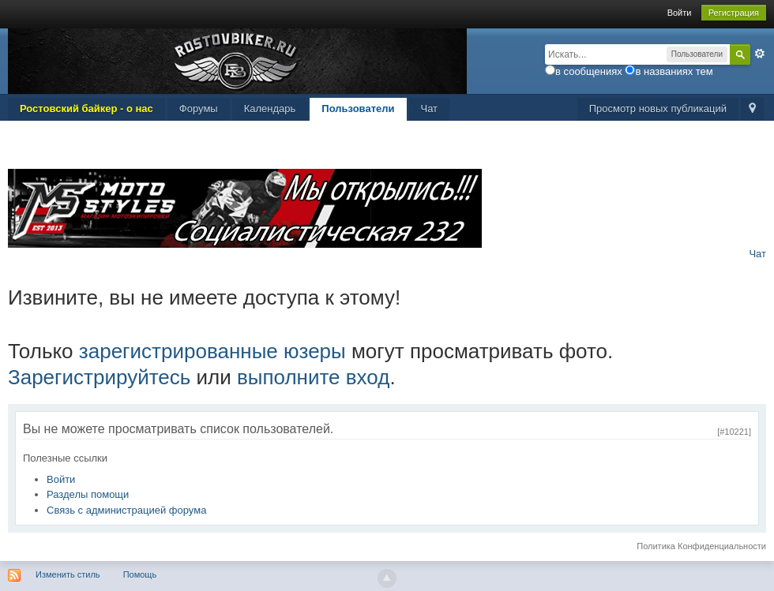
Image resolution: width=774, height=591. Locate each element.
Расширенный (759, 53)
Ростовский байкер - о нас (86, 108)
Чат (429, 108)
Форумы (198, 108)
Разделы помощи (88, 494)
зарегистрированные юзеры (212, 351)
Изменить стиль (68, 574)
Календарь (270, 108)
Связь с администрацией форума (126, 510)
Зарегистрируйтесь (99, 377)
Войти (679, 12)
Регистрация (733, 12)
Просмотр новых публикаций (658, 108)
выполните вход (313, 377)
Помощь (140, 574)
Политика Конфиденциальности (701, 546)
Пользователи (357, 108)
